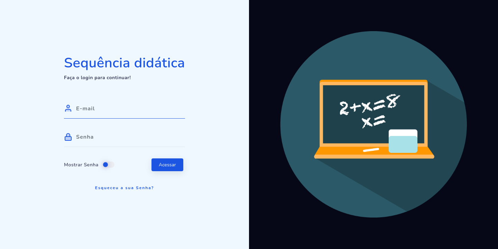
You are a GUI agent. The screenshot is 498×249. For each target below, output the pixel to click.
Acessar (167, 165)
